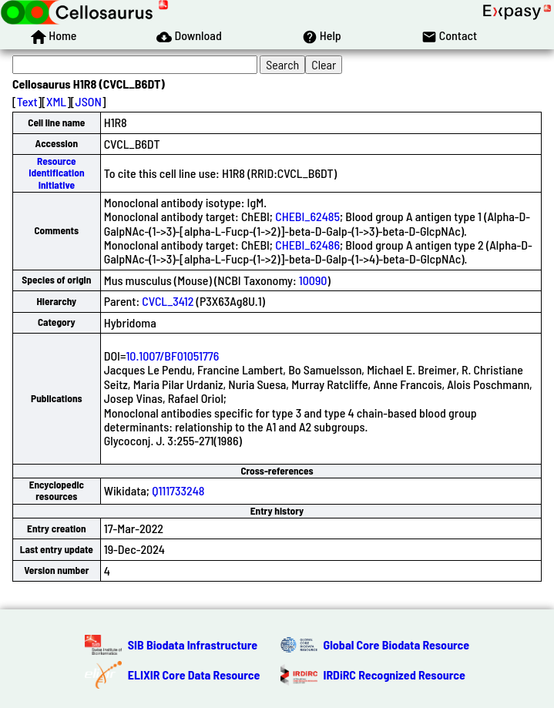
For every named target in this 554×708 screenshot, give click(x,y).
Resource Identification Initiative (56, 173)
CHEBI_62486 (307, 244)
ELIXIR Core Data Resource (194, 674)
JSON (89, 101)
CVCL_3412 (167, 301)
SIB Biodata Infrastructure (192, 644)
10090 (313, 280)
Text (27, 101)
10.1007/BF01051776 (172, 355)
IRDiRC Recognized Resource (394, 674)
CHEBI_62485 (307, 216)
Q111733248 (178, 490)
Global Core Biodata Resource (397, 644)
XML (56, 101)
